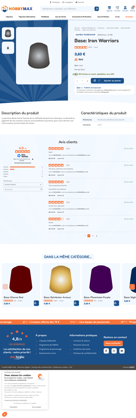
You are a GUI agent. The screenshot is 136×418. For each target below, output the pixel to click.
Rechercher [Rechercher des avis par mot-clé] (21, 189)
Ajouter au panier (107, 80)
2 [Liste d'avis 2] (92, 236)
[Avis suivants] (96, 235)
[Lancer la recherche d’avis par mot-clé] (41, 189)
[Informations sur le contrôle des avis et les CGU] (33, 159)
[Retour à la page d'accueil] (17, 9)
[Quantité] (82, 80)
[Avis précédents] (85, 235)
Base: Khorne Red (13, 297)
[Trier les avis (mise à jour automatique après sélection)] (23, 184)
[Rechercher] (97, 9)
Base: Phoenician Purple (97, 297)
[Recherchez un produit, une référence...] (68, 9)
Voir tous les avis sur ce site (22, 162)
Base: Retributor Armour (57, 297)
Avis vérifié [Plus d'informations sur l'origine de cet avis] (129, 148)
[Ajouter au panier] (36, 303)
